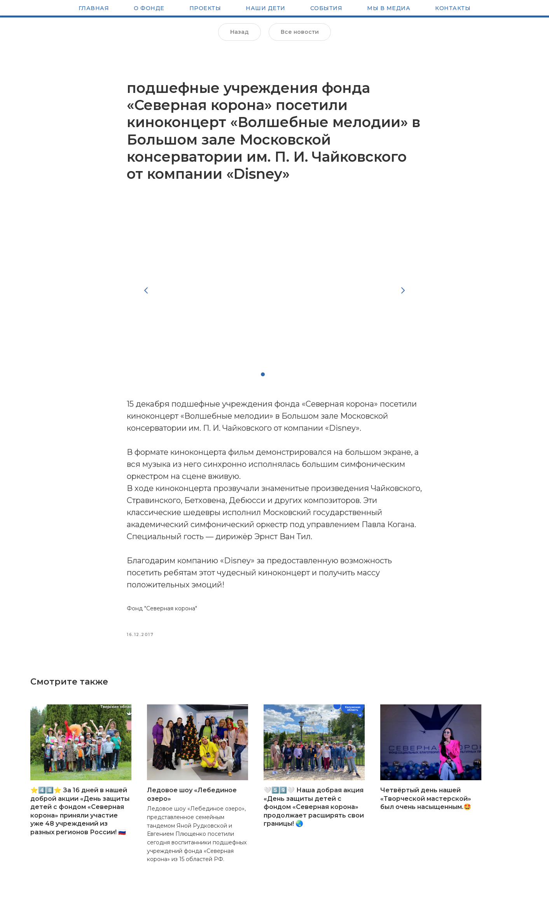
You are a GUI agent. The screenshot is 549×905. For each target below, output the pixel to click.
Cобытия (326, 8)
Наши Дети (265, 8)
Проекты (205, 8)
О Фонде (149, 8)
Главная (94, 8)
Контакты (452, 8)
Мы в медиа (388, 8)
